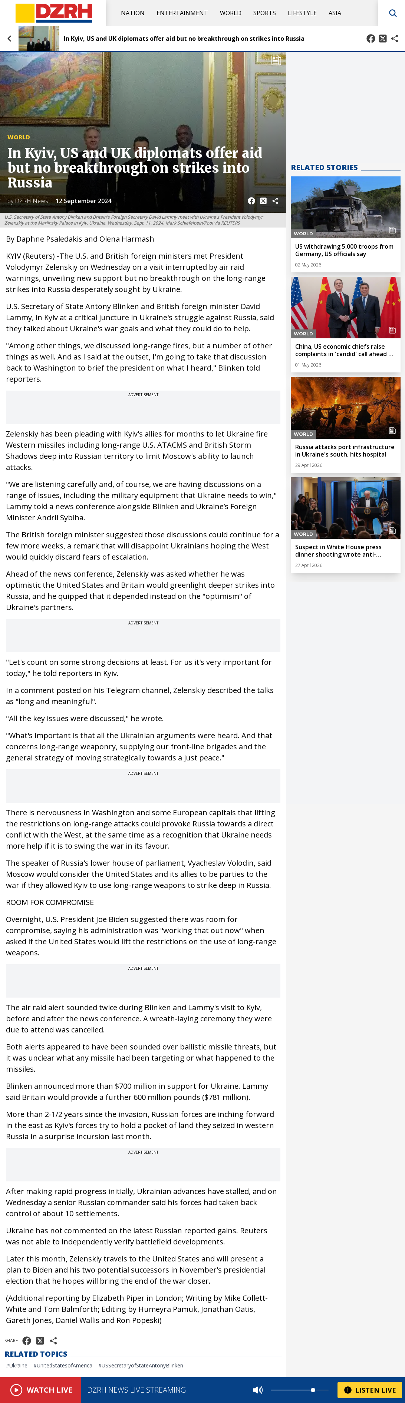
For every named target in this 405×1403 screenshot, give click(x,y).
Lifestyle (302, 13)
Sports (264, 13)
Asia (335, 13)
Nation (133, 13)
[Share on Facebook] (370, 38)
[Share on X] (382, 38)
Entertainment (182, 13)
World (230, 13)
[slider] (313, 1390)
